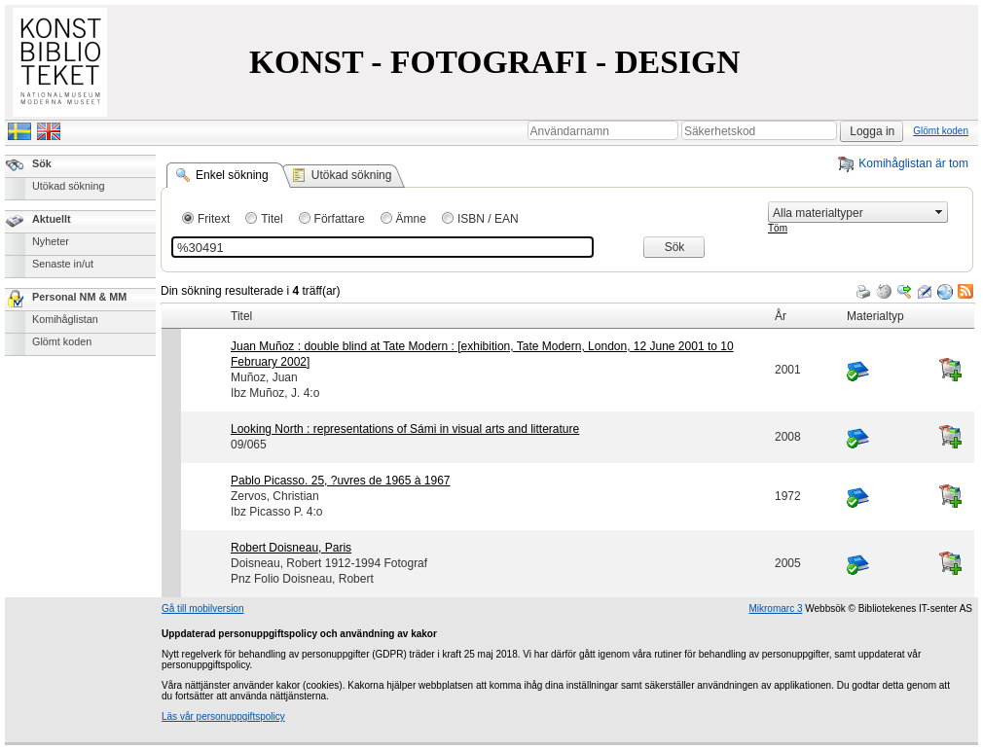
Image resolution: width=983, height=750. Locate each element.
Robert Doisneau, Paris (291, 547)
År (780, 316)
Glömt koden (940, 130)
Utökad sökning (68, 186)
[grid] (568, 303)
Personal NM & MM (79, 297)
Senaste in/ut (62, 263)
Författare (339, 219)
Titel (271, 219)
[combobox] (850, 212)
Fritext (214, 219)
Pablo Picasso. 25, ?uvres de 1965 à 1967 (341, 480)
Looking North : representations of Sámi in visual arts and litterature (405, 429)
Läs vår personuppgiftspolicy (223, 716)
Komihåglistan (65, 319)
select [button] (939, 212)
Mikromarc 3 (775, 608)
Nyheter (50, 241)
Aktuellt (51, 219)
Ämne (411, 219)
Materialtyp (875, 316)
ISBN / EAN (488, 219)
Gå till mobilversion (202, 608)
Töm (777, 228)
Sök (42, 163)
